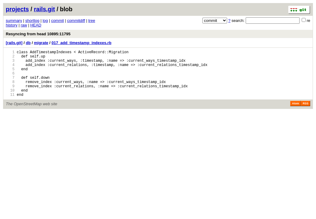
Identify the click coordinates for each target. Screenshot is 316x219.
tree (91, 20)
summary (14, 20)
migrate (41, 42)
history (11, 25)
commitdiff (76, 20)
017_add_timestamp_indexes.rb (81, 42)
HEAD (35, 25)
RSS (305, 113)
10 (10, 99)
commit (57, 20)
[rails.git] (14, 42)
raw (24, 25)
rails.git (44, 9)
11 (10, 104)
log (45, 20)
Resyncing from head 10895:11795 (38, 34)
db (28, 42)
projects (17, 9)
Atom (295, 113)
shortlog (32, 20)
